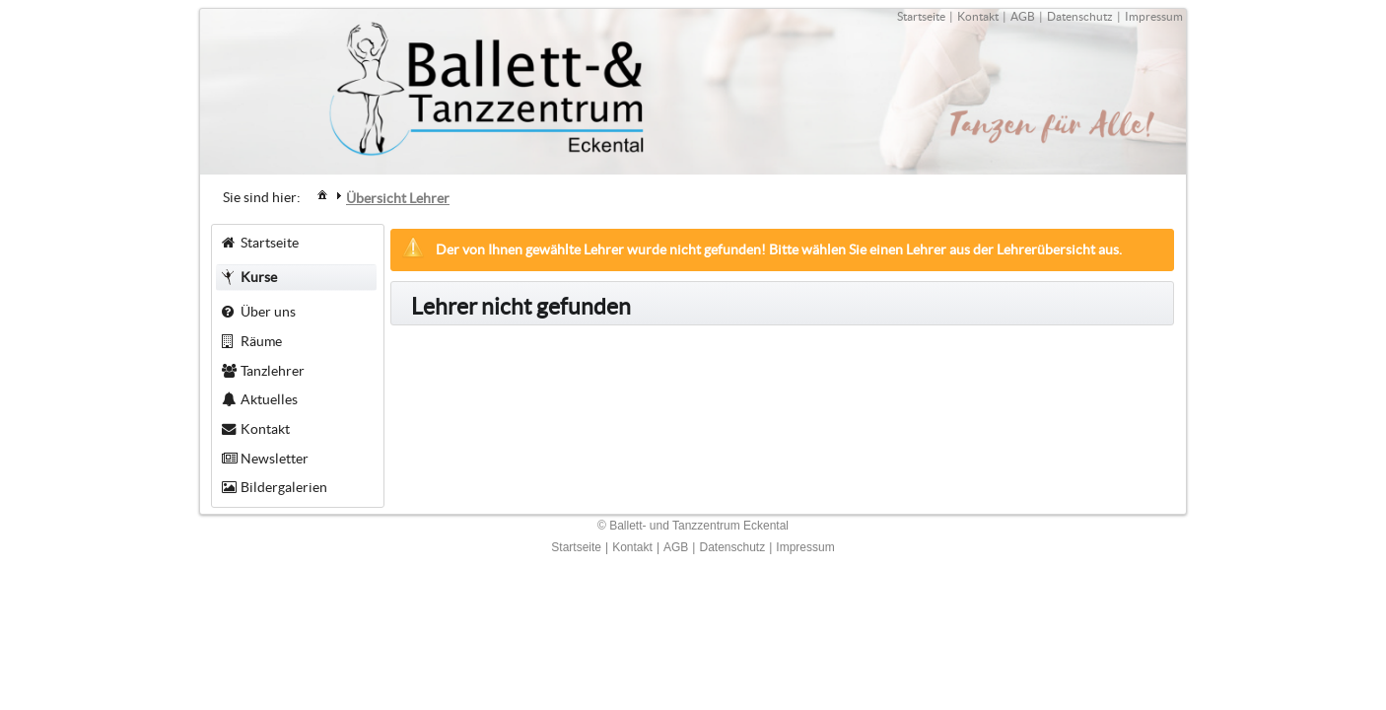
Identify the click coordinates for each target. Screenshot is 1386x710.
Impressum (1154, 16)
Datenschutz (1080, 16)
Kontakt (978, 16)
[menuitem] (322, 193)
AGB (1022, 16)
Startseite (921, 16)
